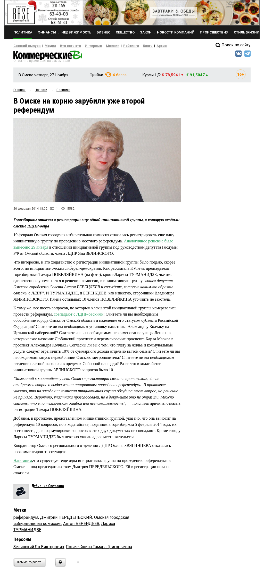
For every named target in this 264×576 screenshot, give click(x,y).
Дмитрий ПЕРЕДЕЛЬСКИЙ (66, 519)
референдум (25, 519)
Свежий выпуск (25, 46)
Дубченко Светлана (47, 488)
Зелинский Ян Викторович (38, 548)
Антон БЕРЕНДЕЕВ (81, 525)
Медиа (45, 46)
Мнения (100, 46)
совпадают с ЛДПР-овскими (79, 316)
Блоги (131, 46)
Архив (143, 46)
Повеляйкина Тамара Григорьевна (99, 548)
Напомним (22, 462)
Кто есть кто (63, 46)
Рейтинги (116, 46)
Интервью (83, 46)
